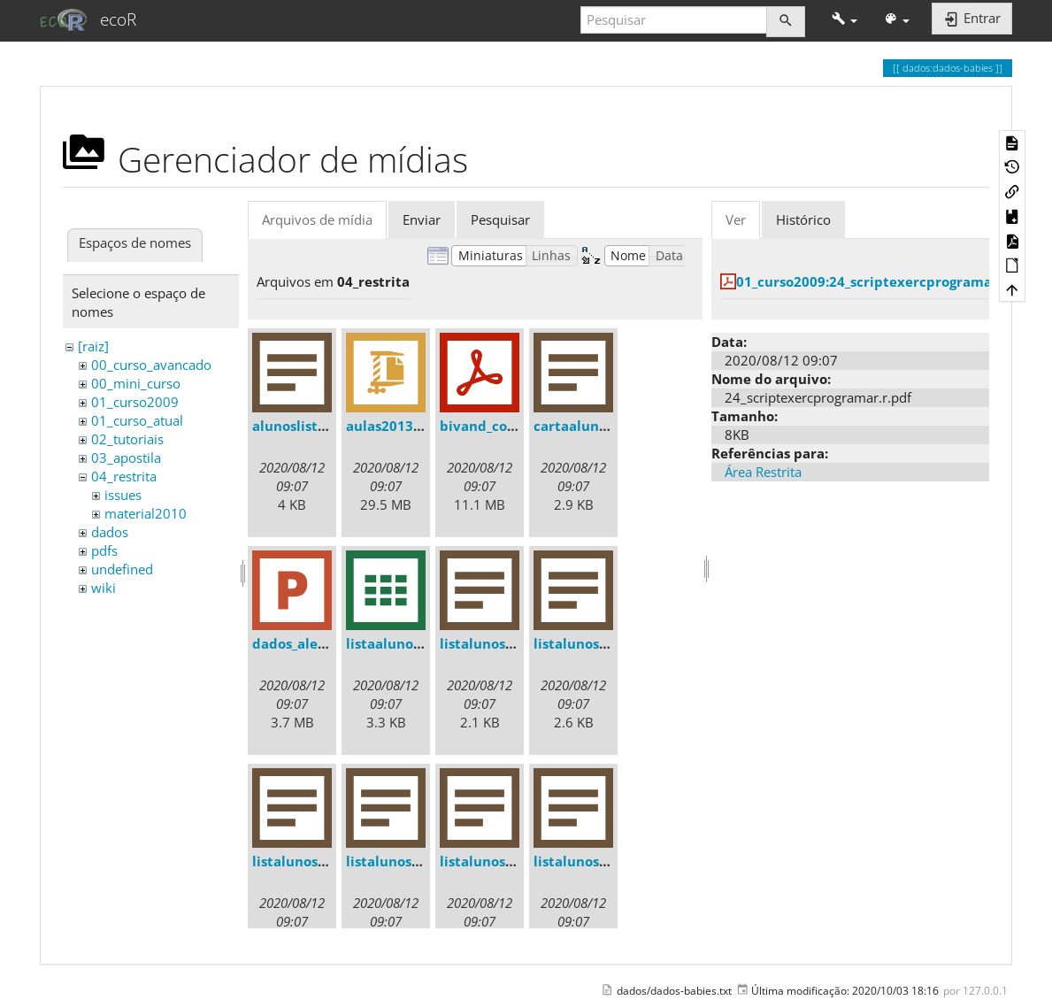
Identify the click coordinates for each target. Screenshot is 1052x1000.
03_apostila (126, 457)
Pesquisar (500, 219)
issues (123, 495)
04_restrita (124, 476)
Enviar (422, 219)
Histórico (803, 219)
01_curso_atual (137, 420)
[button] (844, 20)
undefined (122, 569)
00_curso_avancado (151, 364)
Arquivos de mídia (317, 219)
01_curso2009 (135, 402)
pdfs (104, 550)
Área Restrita (763, 472)
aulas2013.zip (391, 426)
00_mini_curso (135, 383)
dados (109, 532)
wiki (103, 587)
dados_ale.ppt (298, 643)
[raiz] (93, 346)
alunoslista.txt (300, 426)
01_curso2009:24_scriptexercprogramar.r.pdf (885, 281)
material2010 (145, 513)
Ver (736, 219)
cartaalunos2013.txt (601, 426)
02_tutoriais (127, 439)
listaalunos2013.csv (411, 643)
